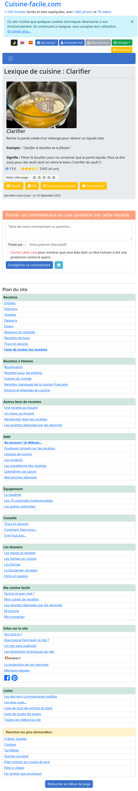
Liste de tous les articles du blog (28, 708)
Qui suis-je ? (46, 42)
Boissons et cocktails (19, 332)
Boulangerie (13, 367)
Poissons (10, 309)
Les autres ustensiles (20, 506)
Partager (121, 42)
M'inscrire (11, 611)
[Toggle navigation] (10, 58)
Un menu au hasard (19, 413)
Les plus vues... (15, 702)
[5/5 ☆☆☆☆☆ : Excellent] (53, 177)
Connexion (122, 50)
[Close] (132, 21)
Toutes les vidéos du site (22, 719)
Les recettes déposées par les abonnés (33, 425)
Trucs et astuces (16, 344)
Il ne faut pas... (15, 535)
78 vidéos (104, 12)
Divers (9, 326)
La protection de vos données (26, 664)
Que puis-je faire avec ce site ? (26, 640)
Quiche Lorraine (16, 756)
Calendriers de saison (20, 471)
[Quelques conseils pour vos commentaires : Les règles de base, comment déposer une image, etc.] (59, 265)
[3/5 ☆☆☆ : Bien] (44, 177)
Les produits (13, 460)
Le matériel (12, 495)
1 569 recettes (15, 12)
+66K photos (83, 12)
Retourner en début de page (69, 784)
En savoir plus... (19, 31)
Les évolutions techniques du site (29, 651)
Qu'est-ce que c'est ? (19, 593)
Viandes (10, 314)
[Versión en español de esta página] (30, 42)
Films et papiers (16, 576)
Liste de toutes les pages (22, 714)
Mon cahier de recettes (21, 599)
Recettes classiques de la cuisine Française (36, 384)
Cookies (10, 744)
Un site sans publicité (20, 646)
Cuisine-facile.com (33, 4)
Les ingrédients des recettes (25, 466)
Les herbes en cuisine (20, 558)
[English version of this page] (22, 42)
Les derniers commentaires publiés (30, 696)
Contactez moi (72, 42)
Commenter (93, 186)
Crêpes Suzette (15, 739)
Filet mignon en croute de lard (27, 762)
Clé (32, 186)
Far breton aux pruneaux (23, 773)
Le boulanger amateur (21, 570)
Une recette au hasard (21, 407)
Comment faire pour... (20, 529)
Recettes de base (17, 338)
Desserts (10, 320)
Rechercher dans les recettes (25, 419)
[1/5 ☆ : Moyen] (34, 177)
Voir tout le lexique (59, 186)
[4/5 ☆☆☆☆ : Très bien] (49, 177)
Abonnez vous (98, 42)
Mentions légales (17, 670)
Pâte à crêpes (14, 768)
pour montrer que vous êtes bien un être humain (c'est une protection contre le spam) (69, 254)
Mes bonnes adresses (20, 477)
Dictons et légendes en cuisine (27, 390)
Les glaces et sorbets (20, 553)
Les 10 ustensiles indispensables (28, 500)
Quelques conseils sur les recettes (29, 448)
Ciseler (14, 186)
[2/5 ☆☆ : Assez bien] (39, 177)
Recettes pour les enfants (23, 373)
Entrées (10, 303)
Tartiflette (11, 750)
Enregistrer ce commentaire (29, 265)
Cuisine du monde (17, 378)
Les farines (12, 564)
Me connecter (14, 617)
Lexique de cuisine (18, 454)
